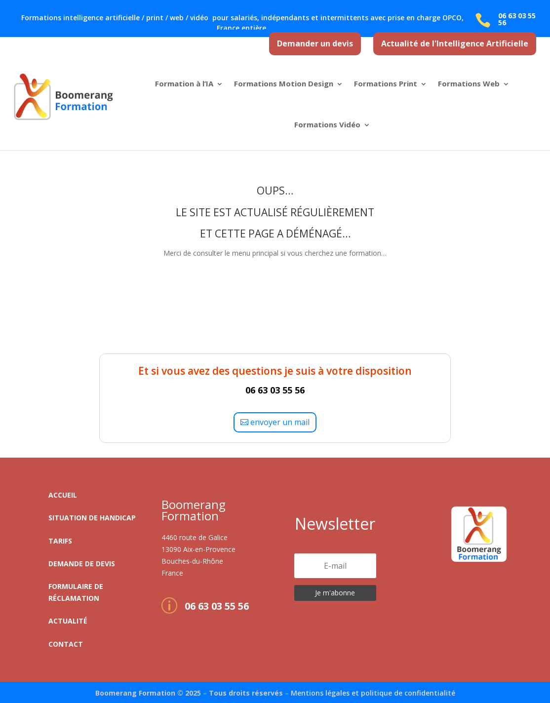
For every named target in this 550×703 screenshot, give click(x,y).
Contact (65, 644)
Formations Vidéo (327, 124)
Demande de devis (81, 563)
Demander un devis (315, 43)
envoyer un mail (280, 422)
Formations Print (385, 83)
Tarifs (60, 541)
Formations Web (469, 83)
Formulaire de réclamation (75, 592)
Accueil (62, 495)
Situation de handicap (92, 517)
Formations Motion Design (283, 83)
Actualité (67, 620)
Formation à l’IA (184, 83)
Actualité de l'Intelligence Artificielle (454, 43)
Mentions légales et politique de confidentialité (373, 693)
